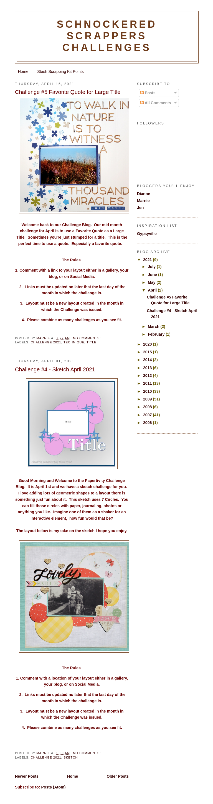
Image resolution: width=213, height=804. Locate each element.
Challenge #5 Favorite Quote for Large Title (67, 92)
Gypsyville (147, 233)
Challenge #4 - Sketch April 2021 (55, 369)
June (153, 274)
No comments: (87, 338)
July (152, 266)
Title (92, 342)
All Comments (155, 103)
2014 (148, 360)
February (157, 334)
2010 (148, 391)
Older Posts (118, 776)
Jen (140, 207)
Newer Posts (27, 776)
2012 (148, 375)
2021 (148, 259)
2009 (148, 399)
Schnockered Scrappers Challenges (107, 36)
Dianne (143, 194)
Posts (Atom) (53, 787)
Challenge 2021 (46, 342)
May (152, 282)
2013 (148, 368)
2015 (148, 352)
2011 (148, 383)
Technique (74, 342)
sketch (71, 757)
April (153, 290)
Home (23, 71)
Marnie (143, 200)
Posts (147, 93)
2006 (148, 422)
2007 (148, 415)
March (154, 326)
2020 (148, 344)
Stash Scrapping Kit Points (60, 71)
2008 (148, 407)
